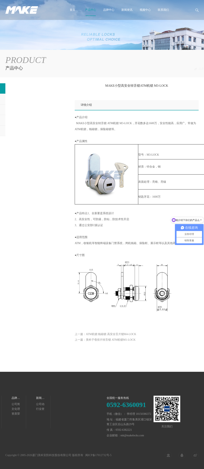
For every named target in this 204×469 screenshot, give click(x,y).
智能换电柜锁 (17, 130)
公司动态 (11, 404)
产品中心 (90, 9)
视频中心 (145, 9)
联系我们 (163, 9)
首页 (72, 9)
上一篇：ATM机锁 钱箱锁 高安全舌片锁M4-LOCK (105, 338)
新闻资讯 (126, 9)
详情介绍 (86, 104)
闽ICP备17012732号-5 (98, 457)
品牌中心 (108, 9)
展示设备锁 (16, 120)
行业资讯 (11, 409)
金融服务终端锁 (189, 68)
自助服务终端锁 (19, 98)
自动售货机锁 (17, 109)
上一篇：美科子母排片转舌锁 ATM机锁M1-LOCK (105, 344)
